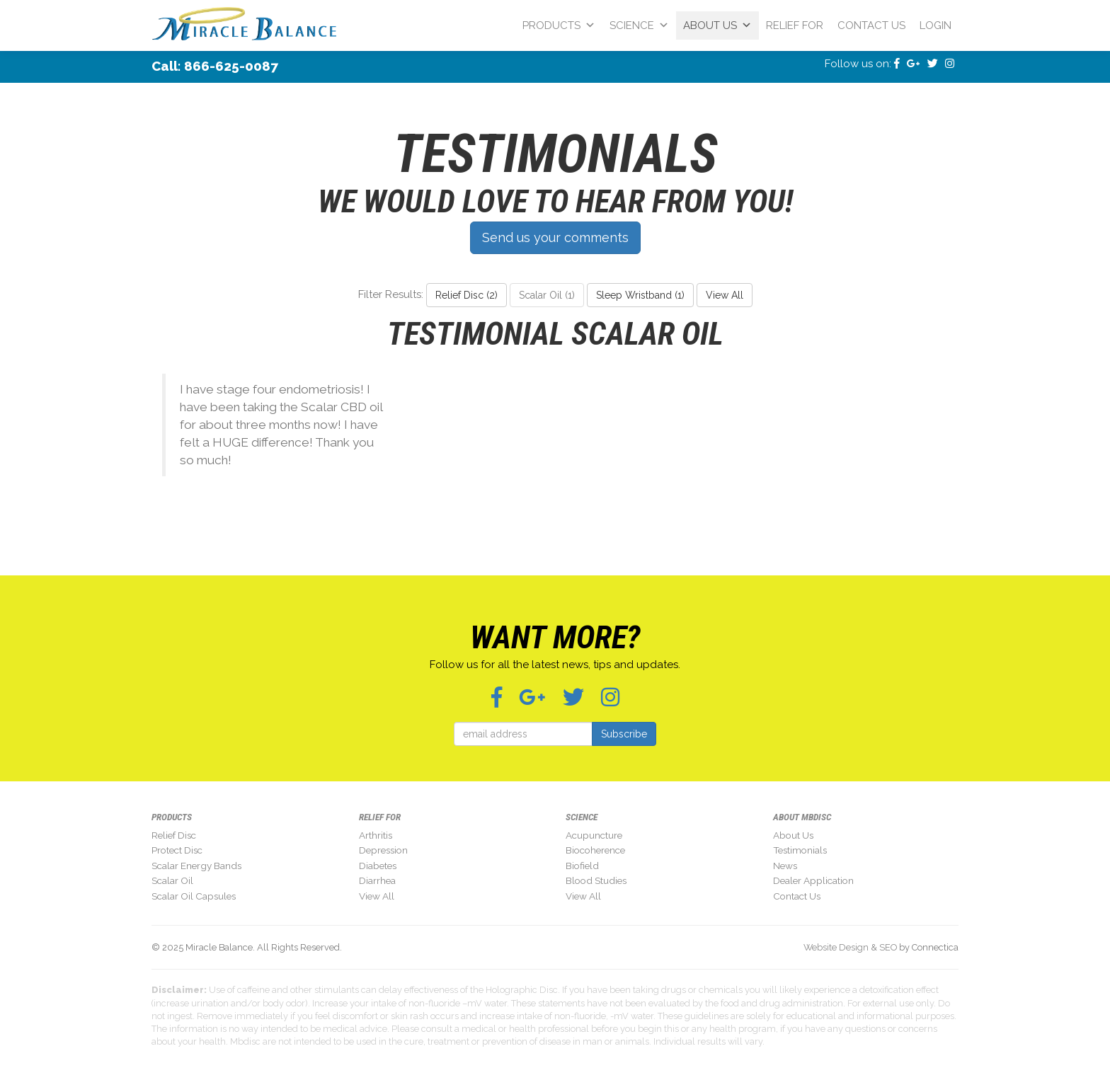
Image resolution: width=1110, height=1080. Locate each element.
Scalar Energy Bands (196, 865)
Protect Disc (176, 850)
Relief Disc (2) (466, 295)
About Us (717, 25)
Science (639, 25)
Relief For (794, 25)
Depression (383, 850)
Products (558, 25)
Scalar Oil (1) (547, 295)
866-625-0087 (231, 66)
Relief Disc (173, 835)
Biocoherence (595, 850)
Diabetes (377, 865)
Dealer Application (813, 880)
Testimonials (800, 850)
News (785, 865)
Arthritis (375, 835)
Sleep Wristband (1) (640, 295)
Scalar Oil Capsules (193, 896)
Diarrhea (377, 880)
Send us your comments (555, 237)
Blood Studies (596, 880)
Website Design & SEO (850, 947)
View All (724, 295)
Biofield (582, 865)
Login (935, 25)
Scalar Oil (172, 880)
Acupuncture (594, 835)
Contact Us (871, 25)
